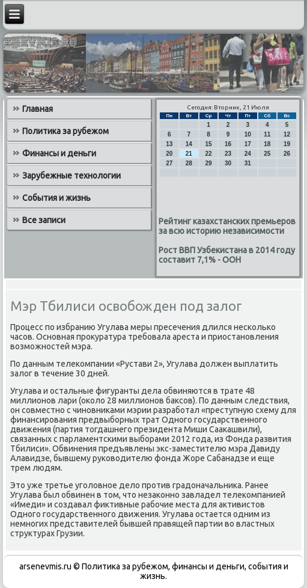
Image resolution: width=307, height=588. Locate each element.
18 (267, 144)
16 (228, 144)
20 (169, 153)
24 (248, 153)
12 (287, 134)
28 (189, 163)
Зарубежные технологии (71, 175)
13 (169, 144)
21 (189, 153)
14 (189, 144)
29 (208, 163)
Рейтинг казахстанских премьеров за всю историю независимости (227, 226)
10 (248, 134)
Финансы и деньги (59, 153)
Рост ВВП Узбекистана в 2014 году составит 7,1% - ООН (227, 255)
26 (287, 153)
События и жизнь (56, 198)
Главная (37, 109)
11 (267, 134)
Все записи (43, 220)
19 (287, 144)
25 (267, 153)
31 (248, 163)
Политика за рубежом (65, 131)
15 (208, 144)
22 (208, 153)
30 (228, 163)
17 (248, 144)
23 (228, 153)
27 (169, 163)
